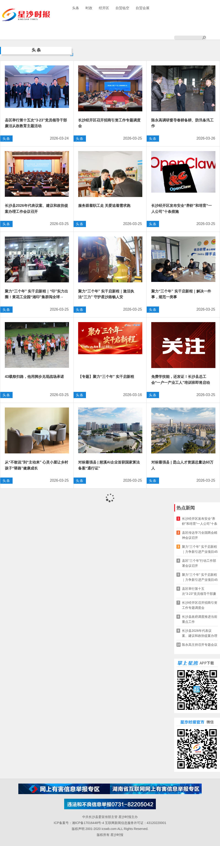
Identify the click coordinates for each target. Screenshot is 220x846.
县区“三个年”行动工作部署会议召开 (199, 563)
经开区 (104, 8)
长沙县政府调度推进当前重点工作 (199, 619)
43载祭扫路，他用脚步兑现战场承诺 (34, 377)
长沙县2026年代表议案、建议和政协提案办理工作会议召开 (199, 633)
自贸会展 (142, 8)
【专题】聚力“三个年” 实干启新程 (106, 377)
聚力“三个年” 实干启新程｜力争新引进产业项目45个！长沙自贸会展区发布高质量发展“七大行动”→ (200, 549)
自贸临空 (122, 8)
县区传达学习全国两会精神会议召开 (199, 535)
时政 (88, 8)
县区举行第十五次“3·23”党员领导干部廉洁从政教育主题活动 (199, 591)
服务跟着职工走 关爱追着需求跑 (104, 206)
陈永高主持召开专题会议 (199, 644)
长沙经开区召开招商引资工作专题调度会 (199, 605)
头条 (75, 8)
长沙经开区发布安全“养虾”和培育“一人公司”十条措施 (199, 521)
